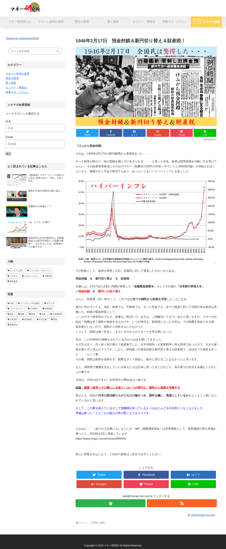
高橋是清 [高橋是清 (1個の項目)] (13, 281)
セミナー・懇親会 (16, 87)
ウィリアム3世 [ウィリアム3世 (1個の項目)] (16, 270)
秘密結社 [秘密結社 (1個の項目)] (13, 325)
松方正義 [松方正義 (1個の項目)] (43, 319)
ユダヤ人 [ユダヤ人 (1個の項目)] (13, 276)
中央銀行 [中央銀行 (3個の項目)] (34, 309)
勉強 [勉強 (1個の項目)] (33, 314)
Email (9, 137)
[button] (58, 51)
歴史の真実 (12, 78)
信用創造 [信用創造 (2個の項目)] (48, 309)
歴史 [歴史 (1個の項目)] (55, 319)
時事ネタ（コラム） (17, 92)
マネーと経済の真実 (17, 73)
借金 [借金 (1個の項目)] (12, 314)
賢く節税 (11, 82)
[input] (35, 51)
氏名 (8, 121)
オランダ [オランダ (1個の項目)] (50, 303)
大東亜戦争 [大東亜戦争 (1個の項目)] (57, 314)
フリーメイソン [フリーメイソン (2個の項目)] (16, 309)
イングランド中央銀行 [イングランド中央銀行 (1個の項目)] (30, 303)
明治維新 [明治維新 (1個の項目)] (28, 319)
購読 (8, 153)
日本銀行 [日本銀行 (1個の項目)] (13, 319)
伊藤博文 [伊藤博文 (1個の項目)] (48, 276)
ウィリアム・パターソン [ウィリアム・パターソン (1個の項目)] (40, 270)
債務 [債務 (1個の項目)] (22, 314)
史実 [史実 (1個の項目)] (44, 314)
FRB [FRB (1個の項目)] (12, 303)
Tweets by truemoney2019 (22, 38)
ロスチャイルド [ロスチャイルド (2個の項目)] (31, 276)
